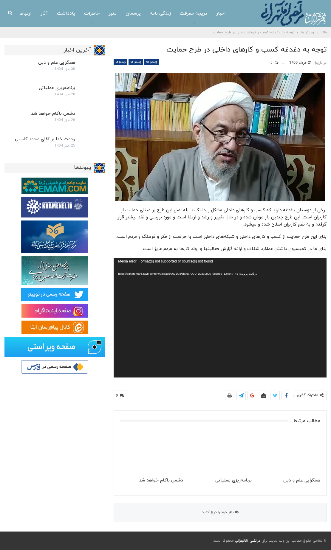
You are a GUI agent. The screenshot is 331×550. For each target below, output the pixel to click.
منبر (113, 13)
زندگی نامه (160, 13)
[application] (220, 317)
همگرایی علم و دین (56, 63)
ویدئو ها (151, 62)
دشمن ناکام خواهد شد (53, 114)
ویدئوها (120, 62)
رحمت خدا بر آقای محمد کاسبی (45, 139)
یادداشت (66, 13)
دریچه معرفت (193, 13)
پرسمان (133, 13)
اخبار (221, 13)
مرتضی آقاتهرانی (247, 540)
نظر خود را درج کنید (220, 512)
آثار (44, 13)
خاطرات (92, 13)
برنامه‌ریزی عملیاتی (57, 88)
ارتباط (26, 13)
